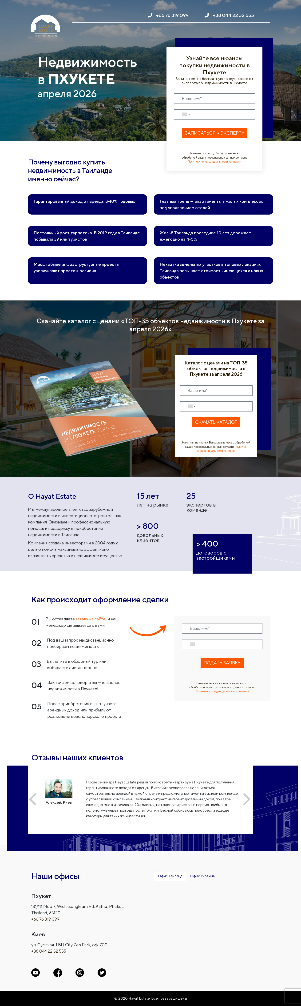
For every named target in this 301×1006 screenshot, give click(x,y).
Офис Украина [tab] (202, 876)
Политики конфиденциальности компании (214, 161)
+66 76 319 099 (172, 15)
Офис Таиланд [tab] (170, 876)
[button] (33, 799)
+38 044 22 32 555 (233, 15)
